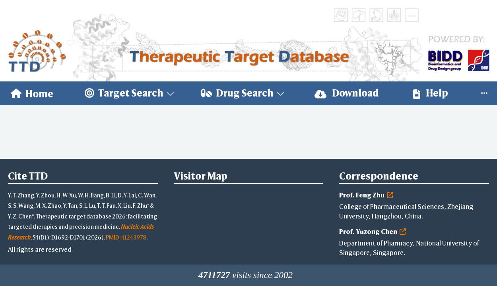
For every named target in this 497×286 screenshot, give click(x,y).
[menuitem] (32, 93)
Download (347, 93)
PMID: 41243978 (126, 237)
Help (430, 93)
